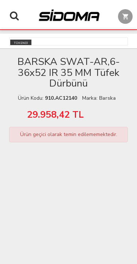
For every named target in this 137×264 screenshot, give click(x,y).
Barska (107, 98)
